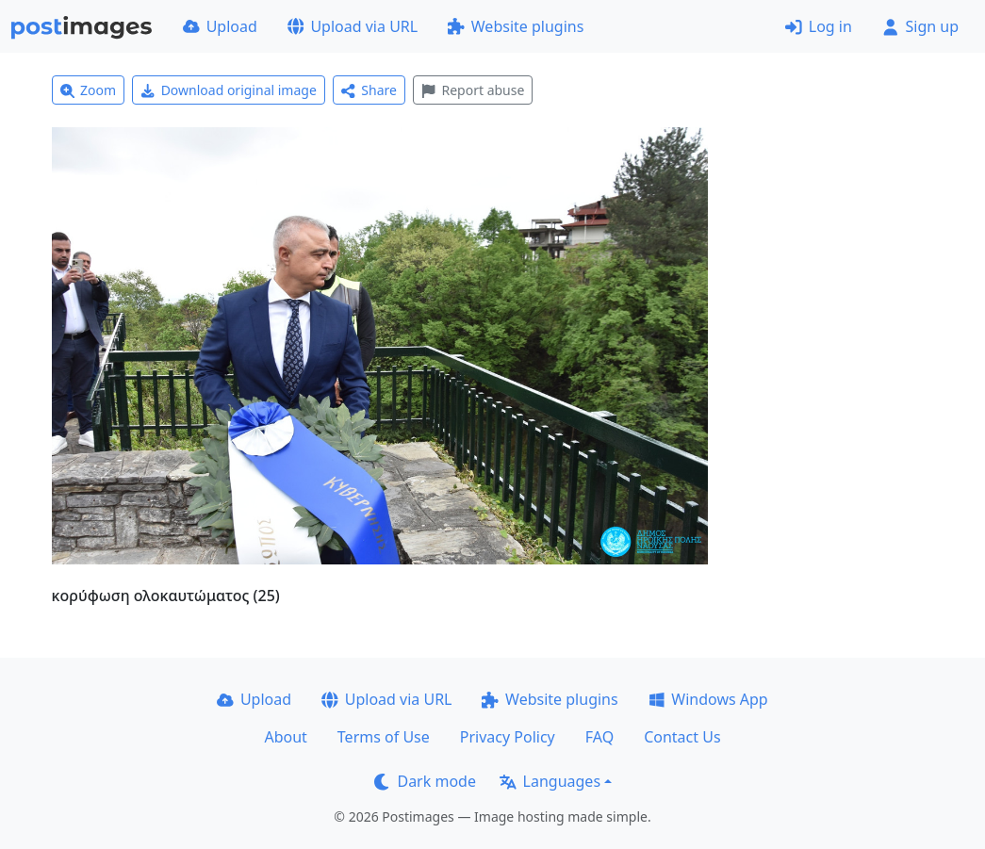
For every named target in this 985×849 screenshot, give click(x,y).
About (285, 737)
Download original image (228, 90)
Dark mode (425, 781)
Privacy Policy (507, 737)
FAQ (599, 737)
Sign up (920, 26)
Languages (550, 781)
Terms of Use (383, 737)
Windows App (708, 699)
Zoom (88, 90)
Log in (818, 26)
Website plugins (515, 26)
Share (369, 90)
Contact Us (682, 737)
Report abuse (472, 90)
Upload (220, 26)
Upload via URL (352, 26)
